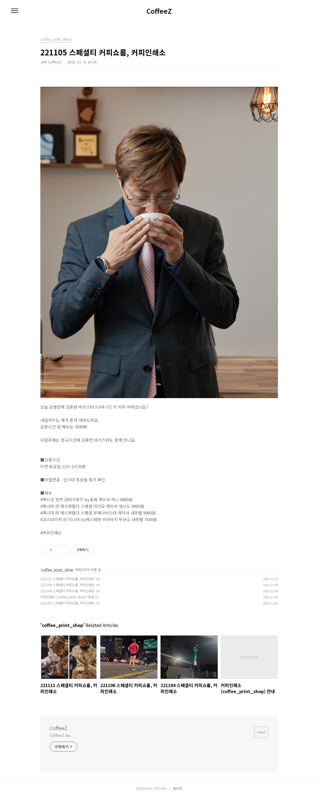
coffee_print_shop (57, 569)
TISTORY (160, 788)
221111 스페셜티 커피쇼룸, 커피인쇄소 (67, 578)
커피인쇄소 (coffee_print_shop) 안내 (67, 596)
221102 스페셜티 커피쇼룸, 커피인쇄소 (67, 602)
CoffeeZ (159, 11)
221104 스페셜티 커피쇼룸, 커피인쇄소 (67, 590)
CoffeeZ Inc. (61, 735)
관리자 (177, 788)
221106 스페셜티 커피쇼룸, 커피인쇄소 (67, 584)
